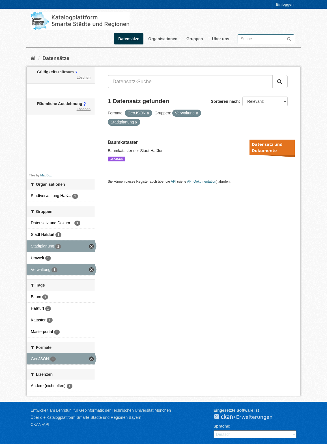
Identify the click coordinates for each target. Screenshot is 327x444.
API (173, 181)
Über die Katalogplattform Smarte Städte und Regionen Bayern (86, 417)
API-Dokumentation (201, 181)
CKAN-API (40, 424)
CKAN (247, 417)
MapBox (46, 175)
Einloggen (285, 4)
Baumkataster (123, 142)
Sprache (221, 426)
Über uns (220, 39)
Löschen (84, 78)
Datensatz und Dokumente (267, 147)
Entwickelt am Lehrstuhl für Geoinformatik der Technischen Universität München (101, 410)
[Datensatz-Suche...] (190, 81)
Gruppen (194, 39)
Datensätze (128, 39)
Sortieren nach (224, 101)
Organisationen (162, 39)
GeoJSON (116, 159)
